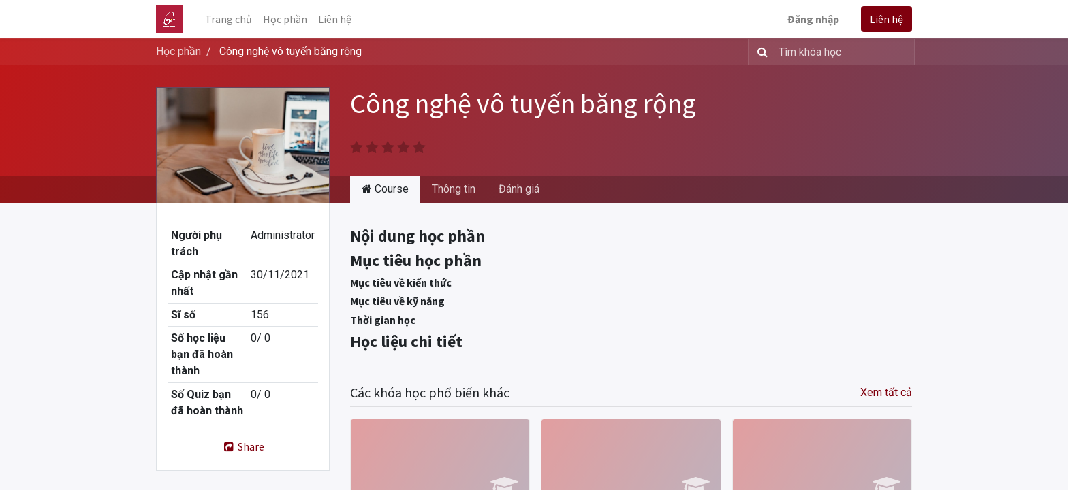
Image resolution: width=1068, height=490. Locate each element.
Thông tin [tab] (453, 188)
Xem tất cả (886, 392)
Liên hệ (886, 19)
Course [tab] (385, 188)
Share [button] (242, 446)
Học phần (178, 51)
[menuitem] (228, 19)
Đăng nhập (813, 19)
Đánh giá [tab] (519, 188)
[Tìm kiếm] (760, 52)
